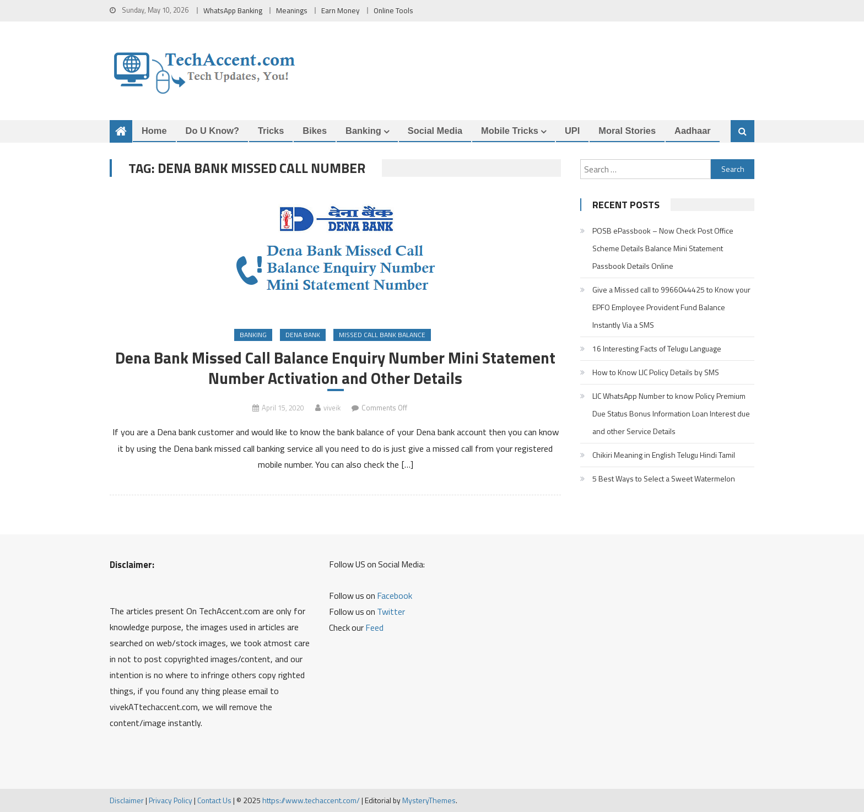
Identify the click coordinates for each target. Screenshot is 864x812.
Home (154, 131)
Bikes (315, 131)
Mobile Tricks (509, 131)
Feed (374, 627)
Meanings (291, 10)
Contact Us (214, 800)
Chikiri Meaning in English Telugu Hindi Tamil (663, 455)
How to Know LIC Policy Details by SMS (655, 372)
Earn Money (340, 10)
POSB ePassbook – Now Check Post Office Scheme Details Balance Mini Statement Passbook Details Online (662, 248)
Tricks (271, 131)
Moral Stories (627, 131)
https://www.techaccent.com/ (311, 800)
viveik (332, 407)
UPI (572, 131)
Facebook (394, 595)
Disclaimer (127, 800)
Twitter (391, 611)
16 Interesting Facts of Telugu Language (656, 348)
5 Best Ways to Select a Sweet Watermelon (663, 478)
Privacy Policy (170, 800)
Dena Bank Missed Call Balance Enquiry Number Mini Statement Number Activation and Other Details (335, 368)
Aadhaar (692, 131)
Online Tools (393, 10)
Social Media (435, 131)
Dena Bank (302, 334)
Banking (363, 131)
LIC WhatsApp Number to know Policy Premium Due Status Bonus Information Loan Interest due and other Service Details (671, 413)
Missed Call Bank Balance (382, 334)
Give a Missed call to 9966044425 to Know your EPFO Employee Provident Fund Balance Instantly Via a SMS (671, 307)
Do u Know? (212, 131)
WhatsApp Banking (232, 10)
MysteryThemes (429, 800)
